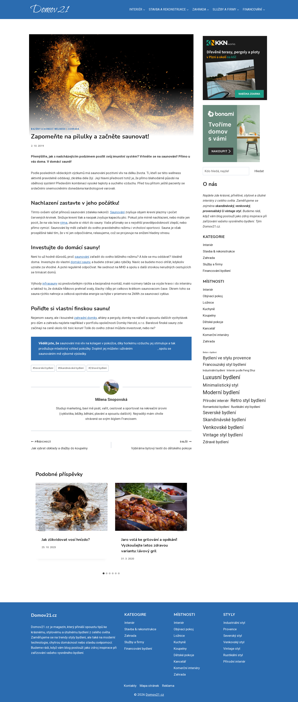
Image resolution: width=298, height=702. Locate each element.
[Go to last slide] (42, 526)
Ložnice (208, 302)
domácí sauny (80, 262)
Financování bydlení (217, 271)
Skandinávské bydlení (71, 367)
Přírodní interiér (234, 661)
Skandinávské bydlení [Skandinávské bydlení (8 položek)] (224, 419)
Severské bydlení (43, 367)
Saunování (117, 212)
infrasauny (49, 283)
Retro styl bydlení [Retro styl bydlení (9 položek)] (248, 400)
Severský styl (232, 636)
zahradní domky (85, 318)
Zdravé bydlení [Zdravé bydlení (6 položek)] (216, 441)
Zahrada (73, 129)
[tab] (104, 573)
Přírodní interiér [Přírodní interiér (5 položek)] (216, 401)
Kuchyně (209, 309)
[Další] (180, 526)
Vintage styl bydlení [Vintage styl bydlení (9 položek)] (223, 435)
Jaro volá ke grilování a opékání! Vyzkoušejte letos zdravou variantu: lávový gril (149, 545)
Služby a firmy (213, 264)
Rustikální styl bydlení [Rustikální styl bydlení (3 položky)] (245, 407)
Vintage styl (231, 648)
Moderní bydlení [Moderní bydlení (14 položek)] (221, 392)
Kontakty (130, 686)
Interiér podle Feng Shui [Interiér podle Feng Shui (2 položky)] (241, 370)
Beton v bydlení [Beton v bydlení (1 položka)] (210, 352)
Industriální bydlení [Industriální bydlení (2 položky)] (214, 370)
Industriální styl (234, 623)
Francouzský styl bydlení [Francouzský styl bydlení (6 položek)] (224, 364)
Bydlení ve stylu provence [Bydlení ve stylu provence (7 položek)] (227, 358)
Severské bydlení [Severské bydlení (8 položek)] (219, 412)
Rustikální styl (233, 655)
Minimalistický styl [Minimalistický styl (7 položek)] (220, 385)
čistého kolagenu (145, 348)
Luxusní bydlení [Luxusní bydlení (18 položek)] (221, 377)
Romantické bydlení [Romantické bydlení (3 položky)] (216, 407)
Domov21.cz (155, 694)
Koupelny (209, 315)
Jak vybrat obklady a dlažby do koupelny (69, 444)
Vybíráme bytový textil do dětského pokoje (152, 444)
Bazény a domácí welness (48, 129)
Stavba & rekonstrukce (219, 251)
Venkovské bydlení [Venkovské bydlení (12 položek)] (223, 427)
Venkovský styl (233, 642)
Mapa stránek (149, 686)
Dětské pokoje (213, 322)
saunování (82, 257)
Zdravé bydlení (97, 367)
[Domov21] (49, 9)
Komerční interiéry (216, 335)
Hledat (259, 171)
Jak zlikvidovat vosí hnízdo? (66, 539)
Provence (230, 629)
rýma (63, 222)
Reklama (168, 686)
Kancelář (209, 328)
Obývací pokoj (213, 296)
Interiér (208, 245)
